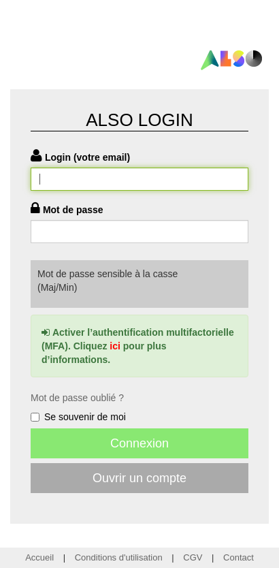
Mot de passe (73, 209)
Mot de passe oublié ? (77, 397)
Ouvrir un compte (139, 478)
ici (115, 346)
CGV (192, 557)
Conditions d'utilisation (119, 557)
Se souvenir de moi (78, 416)
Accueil (39, 557)
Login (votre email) (87, 157)
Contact (238, 557)
